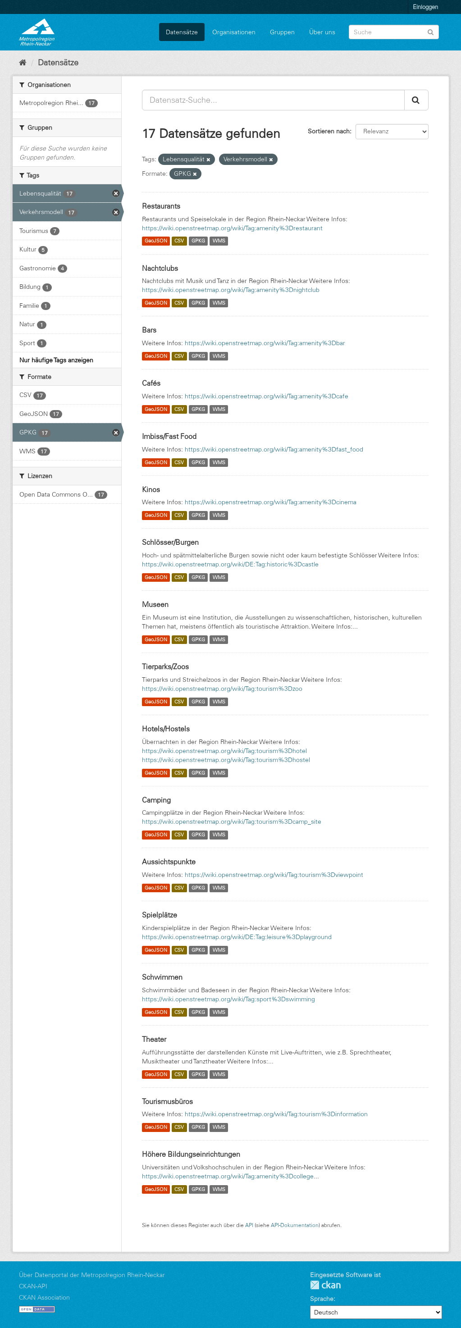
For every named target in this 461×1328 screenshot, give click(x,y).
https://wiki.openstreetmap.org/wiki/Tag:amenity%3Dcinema (270, 502)
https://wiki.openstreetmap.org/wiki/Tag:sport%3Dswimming (228, 999)
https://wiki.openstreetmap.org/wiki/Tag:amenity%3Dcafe (266, 396)
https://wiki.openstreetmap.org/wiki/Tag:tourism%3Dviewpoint (274, 875)
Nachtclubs (160, 268)
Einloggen (425, 6)
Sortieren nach (329, 131)
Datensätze (182, 32)
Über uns (322, 32)
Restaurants (161, 205)
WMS (219, 241)
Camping (156, 799)
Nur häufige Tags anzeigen (56, 360)
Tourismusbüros (167, 1101)
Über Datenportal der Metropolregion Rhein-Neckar (92, 1275)
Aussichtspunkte (169, 861)
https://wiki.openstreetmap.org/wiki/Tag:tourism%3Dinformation (276, 1114)
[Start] (23, 63)
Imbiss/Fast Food (169, 436)
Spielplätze (159, 914)
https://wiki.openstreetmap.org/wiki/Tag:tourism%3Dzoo (222, 689)
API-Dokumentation (295, 1225)
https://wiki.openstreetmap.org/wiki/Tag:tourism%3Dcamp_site (231, 821)
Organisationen (234, 32)
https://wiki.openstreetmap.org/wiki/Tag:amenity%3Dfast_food (274, 449)
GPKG (198, 241)
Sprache (321, 1299)
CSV (179, 241)
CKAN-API (33, 1286)
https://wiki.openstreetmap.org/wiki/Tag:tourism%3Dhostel (226, 760)
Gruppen (282, 32)
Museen (155, 604)
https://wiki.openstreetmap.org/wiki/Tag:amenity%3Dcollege (228, 1176)
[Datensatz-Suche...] (273, 100)
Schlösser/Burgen (170, 542)
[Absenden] (430, 31)
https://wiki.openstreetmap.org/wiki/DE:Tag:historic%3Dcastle (230, 564)
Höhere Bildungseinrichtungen (191, 1154)
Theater (154, 1039)
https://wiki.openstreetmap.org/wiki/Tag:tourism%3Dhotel (224, 751)
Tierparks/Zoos (165, 666)
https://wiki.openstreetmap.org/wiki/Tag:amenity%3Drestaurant (232, 228)
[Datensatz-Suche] (394, 32)
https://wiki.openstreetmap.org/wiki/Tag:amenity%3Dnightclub (231, 290)
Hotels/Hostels (166, 728)
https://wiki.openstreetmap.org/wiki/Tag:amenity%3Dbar (265, 343)
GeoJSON (156, 241)
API (249, 1225)
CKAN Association (44, 1297)
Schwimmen (162, 976)
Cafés (151, 383)
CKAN (325, 1285)
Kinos (151, 489)
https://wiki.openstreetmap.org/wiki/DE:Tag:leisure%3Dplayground (237, 937)
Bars (149, 329)
